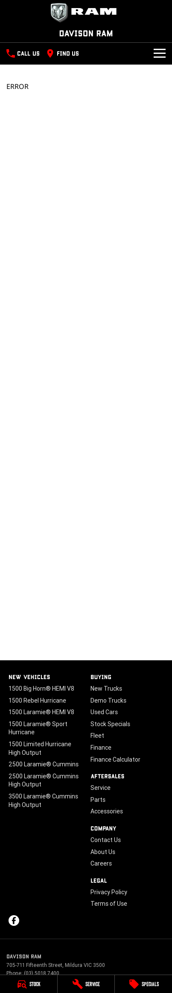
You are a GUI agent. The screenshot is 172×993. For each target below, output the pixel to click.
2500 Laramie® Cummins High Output (44, 780)
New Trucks (106, 688)
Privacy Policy (108, 892)
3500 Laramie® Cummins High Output (43, 800)
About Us (102, 852)
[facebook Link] (14, 920)
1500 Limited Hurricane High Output (40, 748)
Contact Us (105, 840)
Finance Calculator (115, 759)
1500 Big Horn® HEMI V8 (41, 688)
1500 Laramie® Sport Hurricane (38, 728)
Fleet (97, 735)
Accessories (106, 811)
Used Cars (104, 712)
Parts (97, 800)
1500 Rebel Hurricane (37, 700)
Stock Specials (110, 724)
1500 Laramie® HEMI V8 (41, 712)
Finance (100, 747)
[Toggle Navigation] (160, 53)
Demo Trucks (108, 700)
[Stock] (28, 984)
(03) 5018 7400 (41, 973)
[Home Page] (86, 13)
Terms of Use (108, 903)
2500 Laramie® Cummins (44, 764)
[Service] (86, 984)
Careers (101, 863)
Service (100, 788)
